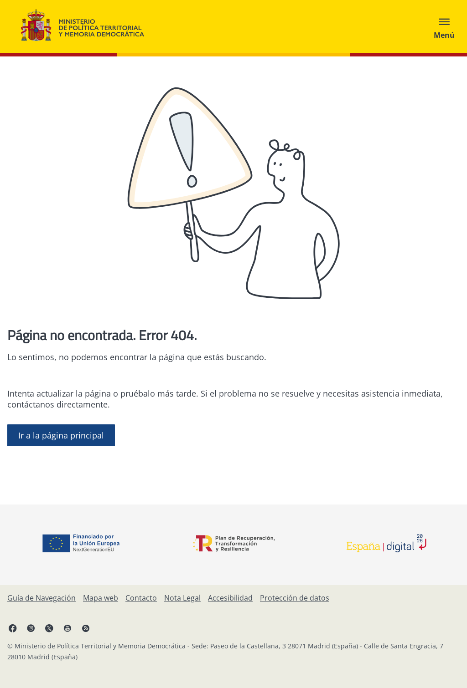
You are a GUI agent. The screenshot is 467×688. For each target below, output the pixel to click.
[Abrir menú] (444, 26)
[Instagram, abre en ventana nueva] (31, 627)
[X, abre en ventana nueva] (49, 627)
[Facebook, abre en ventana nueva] (12, 627)
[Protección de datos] (294, 597)
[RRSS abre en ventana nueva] (85, 627)
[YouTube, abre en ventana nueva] (67, 627)
